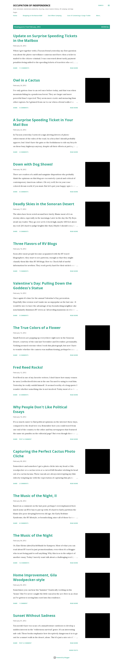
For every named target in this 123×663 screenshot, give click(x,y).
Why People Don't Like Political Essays (40, 409)
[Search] (100, 5)
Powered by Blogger (62, 657)
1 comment (23, 603)
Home (15, 15)
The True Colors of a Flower (37, 327)
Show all (105, 27)
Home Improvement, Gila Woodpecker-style (35, 577)
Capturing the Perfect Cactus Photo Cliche (44, 453)
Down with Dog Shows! (33, 164)
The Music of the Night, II (35, 495)
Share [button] (15, 68)
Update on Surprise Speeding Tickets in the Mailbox (45, 38)
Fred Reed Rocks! (28, 367)
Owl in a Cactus (26, 80)
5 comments (23, 108)
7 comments (23, 271)
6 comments (23, 192)
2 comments (23, 483)
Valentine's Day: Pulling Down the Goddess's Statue (42, 285)
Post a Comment (25, 439)
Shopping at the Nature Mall (32, 15)
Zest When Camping (54, 15)
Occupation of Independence (31, 5)
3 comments (23, 231)
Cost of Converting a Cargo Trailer (79, 15)
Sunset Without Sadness (34, 615)
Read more (74, 68)
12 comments (24, 563)
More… (98, 15)
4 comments (23, 152)
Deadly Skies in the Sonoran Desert (43, 204)
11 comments (24, 68)
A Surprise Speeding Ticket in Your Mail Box (43, 122)
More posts (73, 650)
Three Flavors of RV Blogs (35, 243)
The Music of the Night (33, 535)
